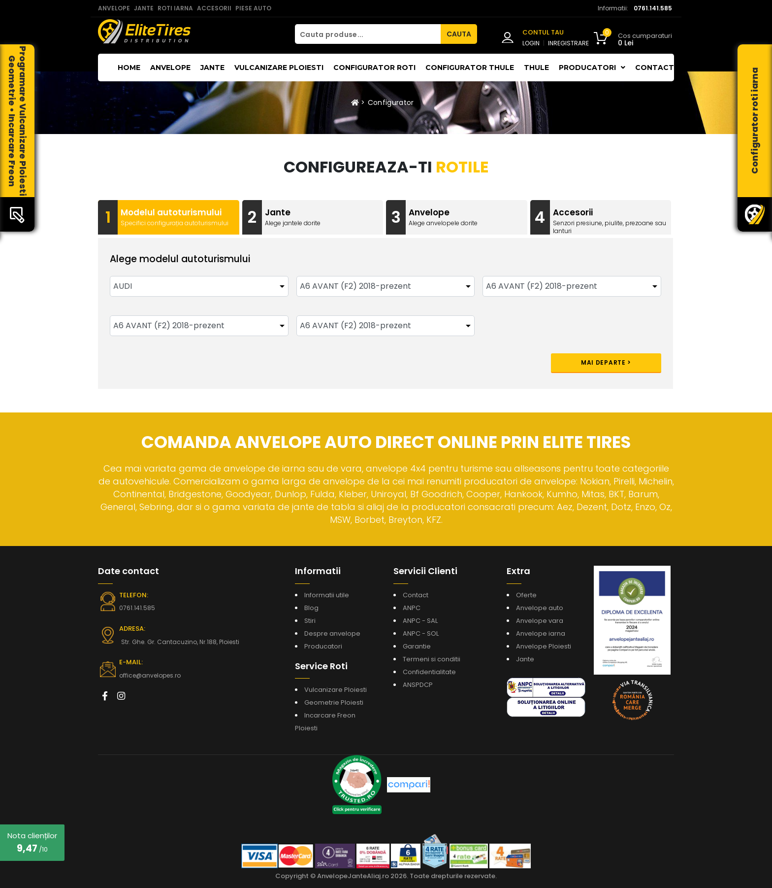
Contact (654, 67)
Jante (212, 67)
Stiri (310, 620)
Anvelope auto (539, 608)
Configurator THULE (469, 67)
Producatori (323, 646)
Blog (311, 608)
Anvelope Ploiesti (543, 646)
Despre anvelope (332, 633)
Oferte (526, 595)
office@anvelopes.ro (150, 675)
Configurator (391, 102)
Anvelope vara (539, 620)
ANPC (411, 608)
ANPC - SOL (421, 633)
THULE (536, 67)
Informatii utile (326, 595)
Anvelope (170, 67)
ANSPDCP (418, 684)
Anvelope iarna (540, 633)
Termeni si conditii (431, 659)
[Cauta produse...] (368, 34)
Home (129, 67)
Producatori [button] (592, 67)
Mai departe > (606, 362)
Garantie (417, 646)
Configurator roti (374, 67)
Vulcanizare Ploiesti (278, 67)
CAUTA (459, 34)
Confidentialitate (429, 672)
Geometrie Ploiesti (333, 702)
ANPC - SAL (420, 620)
